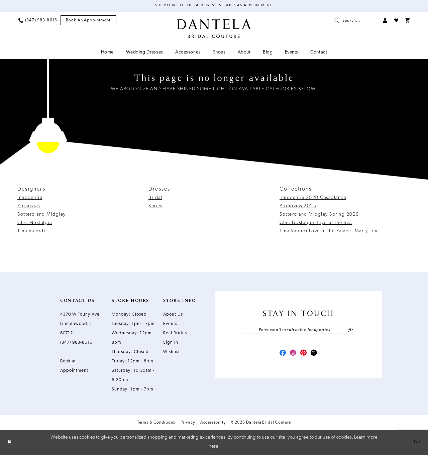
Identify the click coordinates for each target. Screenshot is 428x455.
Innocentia (29, 198)
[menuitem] (38, 20)
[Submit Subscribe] (350, 331)
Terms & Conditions (156, 423)
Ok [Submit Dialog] (417, 442)
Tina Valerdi (31, 231)
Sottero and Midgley (41, 215)
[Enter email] (298, 331)
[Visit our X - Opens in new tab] (316, 355)
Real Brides (175, 334)
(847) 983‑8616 (76, 343)
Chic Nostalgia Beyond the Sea (316, 223)
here (213, 446)
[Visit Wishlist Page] (396, 20)
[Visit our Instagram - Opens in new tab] (292, 355)
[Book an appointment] (88, 21)
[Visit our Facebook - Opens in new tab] (280, 355)
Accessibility (213, 423)
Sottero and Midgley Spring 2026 (319, 215)
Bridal (155, 198)
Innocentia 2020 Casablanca (313, 198)
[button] (385, 20)
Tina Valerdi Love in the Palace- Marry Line (329, 231)
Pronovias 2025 (298, 206)
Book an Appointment (250, 6)
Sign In (170, 343)
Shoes (155, 206)
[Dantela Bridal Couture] (214, 29)
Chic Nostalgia (34, 223)
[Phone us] (38, 20)
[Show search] (355, 20)
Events (170, 324)
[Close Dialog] (10, 443)
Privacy (188, 423)
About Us (173, 315)
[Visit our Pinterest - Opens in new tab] (304, 355)
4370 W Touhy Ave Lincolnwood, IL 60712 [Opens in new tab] (80, 324)
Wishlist (171, 352)
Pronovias (28, 206)
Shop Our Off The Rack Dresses (186, 6)
